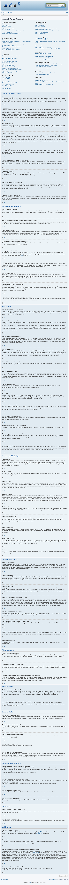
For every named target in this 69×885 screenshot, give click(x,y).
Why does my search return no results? (43, 54)
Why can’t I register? (6, 26)
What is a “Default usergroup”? (42, 32)
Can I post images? (6, 81)
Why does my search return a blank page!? (44, 56)
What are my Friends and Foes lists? (43, 47)
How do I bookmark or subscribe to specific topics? (46, 65)
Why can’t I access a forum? (8, 64)
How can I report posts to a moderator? (10, 68)
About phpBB (39, 833)
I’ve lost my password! (7, 32)
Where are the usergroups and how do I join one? (46, 28)
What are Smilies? (6, 80)
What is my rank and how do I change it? (11, 49)
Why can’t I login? (6, 29)
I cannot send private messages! (42, 38)
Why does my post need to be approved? (11, 71)
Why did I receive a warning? (8, 66)
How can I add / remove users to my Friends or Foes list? (47, 48)
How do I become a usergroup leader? (43, 29)
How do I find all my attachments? (42, 74)
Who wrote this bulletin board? (41, 79)
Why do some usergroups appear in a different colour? (47, 30)
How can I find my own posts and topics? (44, 59)
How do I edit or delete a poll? (8, 62)
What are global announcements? (9, 82)
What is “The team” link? (40, 33)
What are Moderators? (40, 25)
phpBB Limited (41, 832)
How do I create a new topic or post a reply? (11, 55)
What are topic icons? (7, 88)
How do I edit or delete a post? (8, 57)
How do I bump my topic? (7, 72)
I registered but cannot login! (8, 28)
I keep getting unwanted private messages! (44, 39)
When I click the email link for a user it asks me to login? (14, 50)
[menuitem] (10, 12)
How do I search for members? (42, 57)
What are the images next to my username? (11, 46)
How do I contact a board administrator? (44, 84)
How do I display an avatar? (8, 48)
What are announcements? (8, 84)
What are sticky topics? (7, 85)
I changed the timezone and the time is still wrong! (13, 44)
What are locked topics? (7, 86)
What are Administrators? (40, 23)
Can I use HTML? (6, 78)
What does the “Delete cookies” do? (10, 35)
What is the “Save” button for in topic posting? (12, 69)
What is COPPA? (6, 25)
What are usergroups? (40, 26)
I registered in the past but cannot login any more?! (13, 30)
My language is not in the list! (8, 45)
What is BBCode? (6, 77)
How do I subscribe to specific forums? (43, 66)
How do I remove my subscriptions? (43, 68)
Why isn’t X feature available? (41, 80)
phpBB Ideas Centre (7, 843)
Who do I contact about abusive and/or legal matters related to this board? (49, 82)
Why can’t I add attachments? (8, 65)
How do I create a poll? (7, 59)
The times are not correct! (7, 42)
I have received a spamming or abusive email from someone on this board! (50, 42)
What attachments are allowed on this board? (45, 72)
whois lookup (36, 852)
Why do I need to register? (8, 23)
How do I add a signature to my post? (10, 58)
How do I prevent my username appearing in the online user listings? (17, 41)
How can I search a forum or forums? (43, 53)
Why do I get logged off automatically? (10, 33)
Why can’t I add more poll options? (9, 61)
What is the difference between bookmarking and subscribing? (48, 63)
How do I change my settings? (8, 39)
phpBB (21, 255)
